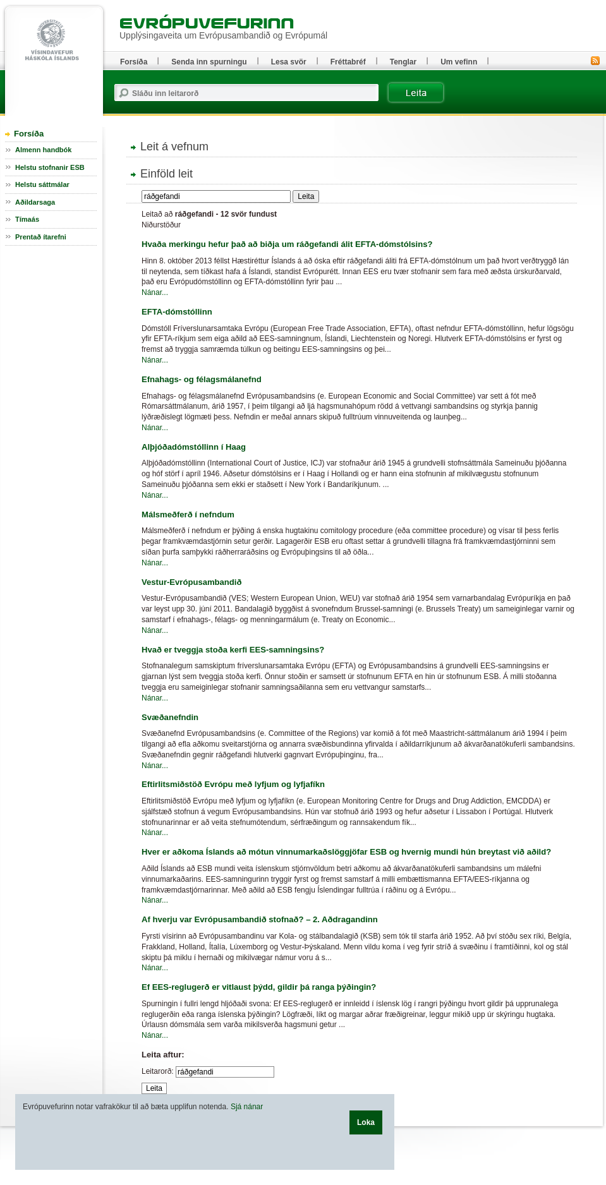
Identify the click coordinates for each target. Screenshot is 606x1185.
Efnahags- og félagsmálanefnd (202, 379)
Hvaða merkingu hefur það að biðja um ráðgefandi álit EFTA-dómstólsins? (287, 244)
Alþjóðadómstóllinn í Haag (194, 447)
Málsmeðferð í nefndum (188, 514)
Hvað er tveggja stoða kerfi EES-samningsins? (233, 649)
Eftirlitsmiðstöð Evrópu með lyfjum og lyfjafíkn (233, 784)
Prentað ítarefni (40, 237)
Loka (366, 1122)
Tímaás (27, 219)
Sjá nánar (247, 1106)
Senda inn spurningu (208, 61)
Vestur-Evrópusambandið (191, 582)
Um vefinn (458, 61)
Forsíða (29, 133)
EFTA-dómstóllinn (177, 311)
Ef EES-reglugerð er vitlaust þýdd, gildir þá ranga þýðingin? (259, 987)
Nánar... (155, 292)
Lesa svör (288, 61)
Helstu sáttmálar (42, 184)
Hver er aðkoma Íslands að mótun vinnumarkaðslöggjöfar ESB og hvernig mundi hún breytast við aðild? (346, 852)
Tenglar (403, 61)
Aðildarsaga (35, 202)
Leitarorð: (158, 1071)
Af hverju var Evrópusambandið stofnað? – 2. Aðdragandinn (260, 919)
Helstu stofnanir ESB (50, 167)
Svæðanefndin (170, 717)
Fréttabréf (348, 61)
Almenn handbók (43, 149)
